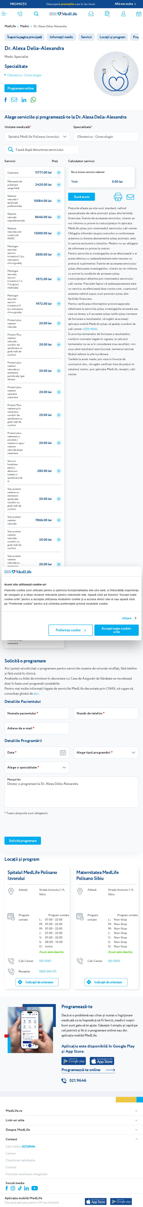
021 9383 (45, 947)
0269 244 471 (47, 958)
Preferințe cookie (71, 630)
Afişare (127, 618)
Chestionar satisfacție (20, 1147)
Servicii (86, 37)
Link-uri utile (15, 1107)
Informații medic (61, 37)
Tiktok (20, 1175)
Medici (24, 26)
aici (36, 693)
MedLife (10, 26)
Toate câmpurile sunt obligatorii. (26, 813)
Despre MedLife (18, 1116)
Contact (11, 1126)
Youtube (35, 1175)
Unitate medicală (17, 127)
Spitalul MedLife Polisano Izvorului (32, 876)
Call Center (20, 1133)
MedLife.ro (14, 1097)
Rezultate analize (107, 14)
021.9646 (77, 1067)
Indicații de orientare (39, 969)
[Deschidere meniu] (4, 12)
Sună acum (81, 197)
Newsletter (91, 14)
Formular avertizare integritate (26, 1161)
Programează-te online (80, 1056)
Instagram (13, 1175)
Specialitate (82, 127)
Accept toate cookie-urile (116, 630)
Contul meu (123, 14)
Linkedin (27, 1175)
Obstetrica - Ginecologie (24, 75)
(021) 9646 (90, 329)
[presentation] (32, 825)
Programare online (138, 14)
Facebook (7, 1175)
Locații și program (112, 37)
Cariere (11, 1140)
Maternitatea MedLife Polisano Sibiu (97, 876)
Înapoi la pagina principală (24, 37)
